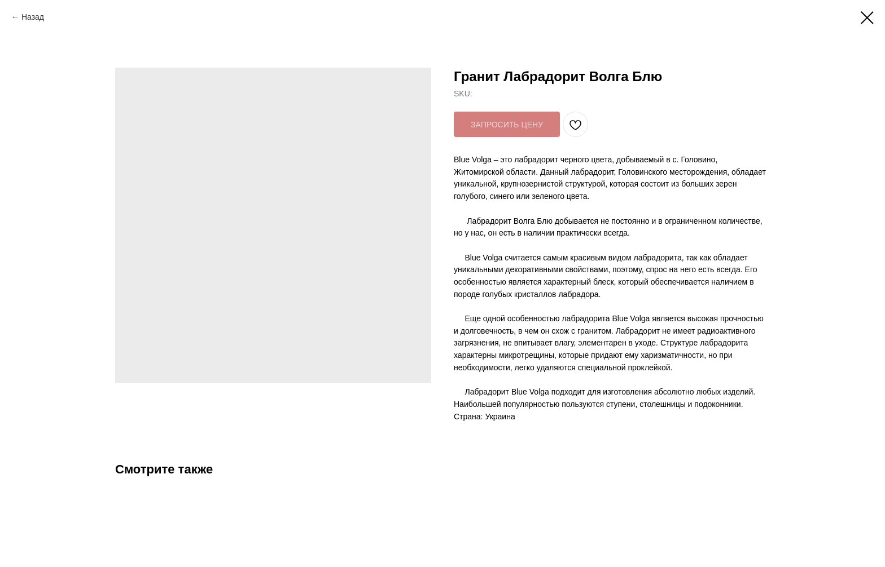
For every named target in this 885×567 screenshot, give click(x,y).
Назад (32, 16)
